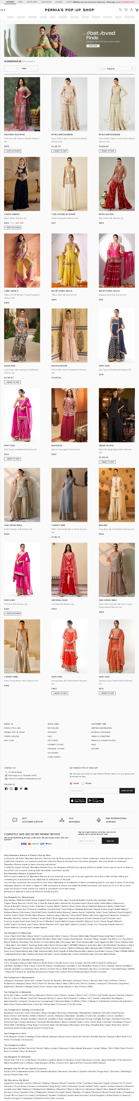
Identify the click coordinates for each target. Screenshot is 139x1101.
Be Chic (93, 969)
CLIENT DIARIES (54, 757)
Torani (96, 921)
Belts (80, 1022)
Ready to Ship (71, 986)
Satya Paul (52, 900)
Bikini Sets (74, 983)
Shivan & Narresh (12, 906)
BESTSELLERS (53, 728)
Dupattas (123, 983)
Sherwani (40, 995)
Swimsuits (113, 983)
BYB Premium (99, 1063)
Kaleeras (97, 1013)
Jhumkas (116, 1019)
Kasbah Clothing (43, 948)
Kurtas (50, 995)
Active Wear (49, 1004)
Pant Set (38, 1004)
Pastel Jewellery (11, 1019)
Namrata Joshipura (119, 915)
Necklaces (9, 1013)
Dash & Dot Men (18, 936)
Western (93, 1001)
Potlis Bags (96, 1022)
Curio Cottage (11, 963)
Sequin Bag (110, 1025)
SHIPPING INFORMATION (101, 728)
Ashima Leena (53, 915)
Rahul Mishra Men (24, 951)
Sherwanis (67, 980)
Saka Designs (41, 1063)
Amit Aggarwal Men (104, 942)
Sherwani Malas (62, 1001)
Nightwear (9, 986)
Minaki (111, 966)
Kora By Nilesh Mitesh (105, 954)
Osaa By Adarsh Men (49, 903)
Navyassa (87, 1060)
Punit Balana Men (85, 942)
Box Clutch (123, 1025)
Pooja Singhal (38, 900)
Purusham (127, 939)
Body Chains (10, 1016)
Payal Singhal (124, 912)
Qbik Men (10, 945)
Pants (63, 995)
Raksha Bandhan (49, 1071)
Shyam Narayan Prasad (80, 918)
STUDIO (59, 2)
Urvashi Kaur (26, 927)
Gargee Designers (12, 948)
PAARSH (108, 948)
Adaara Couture (78, 924)
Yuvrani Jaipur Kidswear (104, 1060)
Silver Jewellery (65, 1019)
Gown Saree (46, 986)
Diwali (7, 1071)
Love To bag (75, 963)
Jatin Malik (22, 945)
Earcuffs (106, 1013)
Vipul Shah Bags (118, 969)
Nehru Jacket (21, 995)
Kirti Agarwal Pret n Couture (78, 1063)
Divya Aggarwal (60, 918)
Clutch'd (101, 963)
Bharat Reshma (11, 942)
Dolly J (111, 900)
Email (74, 783)
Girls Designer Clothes (14, 1036)
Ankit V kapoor (62, 936)
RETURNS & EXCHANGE (100, 732)
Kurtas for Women (52, 980)
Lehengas (8, 980)
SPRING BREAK (127, 951)
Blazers (24, 998)
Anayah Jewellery (12, 969)
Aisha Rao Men (94, 945)
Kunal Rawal (76, 939)
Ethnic (84, 1001)
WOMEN (10, 2)
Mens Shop (9, 1004)
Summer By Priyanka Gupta (74, 903)
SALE (50, 736)
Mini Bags (74, 1025)
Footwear (62, 1004)
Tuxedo (96, 998)
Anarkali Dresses (98, 1036)
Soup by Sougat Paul (14, 921)
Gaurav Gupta (11, 915)
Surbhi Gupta (10, 924)
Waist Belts (9, 1025)
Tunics (122, 980)
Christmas (114, 1071)
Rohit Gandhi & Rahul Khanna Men (70, 951)
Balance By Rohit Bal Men (40, 954)
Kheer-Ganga (100, 939)
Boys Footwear (11, 1051)
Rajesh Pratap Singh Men (102, 936)
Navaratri (63, 1071)
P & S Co (20, 1060)
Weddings (125, 1071)
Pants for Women (47, 983)
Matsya (88, 921)
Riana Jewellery (123, 966)
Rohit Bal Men (43, 939)
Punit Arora (9, 951)
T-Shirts (15, 998)
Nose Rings (73, 1013)
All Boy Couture (56, 1063)
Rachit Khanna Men (59, 945)
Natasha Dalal (23, 900)
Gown (86, 980)
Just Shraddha (84, 966)
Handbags (118, 1022)
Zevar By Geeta (45, 966)
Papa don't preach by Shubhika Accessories (26, 972)
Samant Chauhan (30, 918)
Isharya (23, 963)
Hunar (33, 966)
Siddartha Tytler (93, 912)
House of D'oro (100, 966)
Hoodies (121, 995)
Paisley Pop (54, 972)
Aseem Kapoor (40, 927)
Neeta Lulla (88, 915)
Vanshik (119, 936)
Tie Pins (92, 995)
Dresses (77, 980)
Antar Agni (63, 900)
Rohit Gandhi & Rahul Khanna (56, 912)
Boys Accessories (28, 1051)
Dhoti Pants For (123, 1036)
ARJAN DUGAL (109, 945)
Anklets (33, 1016)
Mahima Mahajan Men (78, 948)
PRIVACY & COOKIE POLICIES (103, 740)
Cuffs (27, 1013)
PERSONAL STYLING (56, 749)
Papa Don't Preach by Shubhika (32, 909)
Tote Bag (85, 1025)
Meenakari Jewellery (75, 1016)
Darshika (24, 942)
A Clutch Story (54, 969)
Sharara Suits (64, 1036)
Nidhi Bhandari (70, 969)
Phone (88, 783)
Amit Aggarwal (101, 915)
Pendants (59, 1016)
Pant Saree (58, 986)
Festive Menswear (24, 1004)
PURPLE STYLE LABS (12, 728)
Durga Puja (103, 1071)
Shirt (111, 1048)
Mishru (111, 906)
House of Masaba (45, 921)
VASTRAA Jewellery (13, 966)
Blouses (19, 986)
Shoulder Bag (97, 1025)
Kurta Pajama (70, 998)
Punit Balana (68, 909)
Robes (129, 995)
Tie (69, 1004)
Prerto (94, 972)
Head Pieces (117, 1013)
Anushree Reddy (77, 900)
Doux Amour (40, 969)
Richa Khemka (46, 924)
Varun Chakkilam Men (83, 954)
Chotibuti (42, 1060)
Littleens (29, 1063)
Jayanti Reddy (53, 906)
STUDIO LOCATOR (11, 736)
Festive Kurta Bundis (121, 1001)
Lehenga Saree (31, 986)
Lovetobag (27, 969)
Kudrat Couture (59, 948)
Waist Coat (81, 995)
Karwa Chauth (11, 1074)
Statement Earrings (84, 1019)
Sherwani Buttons (46, 998)
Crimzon (103, 972)
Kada (57, 1022)
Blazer (104, 1048)
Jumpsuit (23, 1001)
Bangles (52, 1013)
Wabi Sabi (57, 939)
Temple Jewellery (29, 1019)
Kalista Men (28, 948)
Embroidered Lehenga (46, 1036)
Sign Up (110, 840)
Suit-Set (33, 998)
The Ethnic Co (114, 939)
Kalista (65, 906)
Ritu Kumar (25, 912)
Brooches (77, 1004)
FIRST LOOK (9, 740)
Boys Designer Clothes (14, 1048)
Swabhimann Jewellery (65, 966)
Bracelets (36, 1013)
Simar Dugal (106, 921)
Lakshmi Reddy (56, 1060)
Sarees (39, 980)
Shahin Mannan (11, 927)
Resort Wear (62, 983)
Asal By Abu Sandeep (96, 900)
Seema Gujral (77, 912)
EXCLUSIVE (52, 732)
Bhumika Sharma (12, 918)
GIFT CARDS (53, 740)
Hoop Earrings (10, 1022)
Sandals (72, 1022)
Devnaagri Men (68, 942)
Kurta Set (77, 1036)
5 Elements (83, 969)
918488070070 (128, 2)
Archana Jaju (24, 924)
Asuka (66, 939)
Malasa (117, 921)
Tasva (7, 936)
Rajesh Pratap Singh (103, 909)
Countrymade (47, 936)
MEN (20, 2)
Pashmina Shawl (12, 1028)
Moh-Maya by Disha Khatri (40, 963)
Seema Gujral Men (96, 951)
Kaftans (113, 980)
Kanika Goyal (99, 918)
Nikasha (65, 915)
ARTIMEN (73, 945)
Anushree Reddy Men (38, 945)
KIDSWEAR (46, 2)
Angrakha (105, 998)
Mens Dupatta (10, 1001)
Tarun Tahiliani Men (124, 942)
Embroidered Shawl (30, 1028)
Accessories (34, 1001)
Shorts (7, 998)
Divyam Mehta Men (80, 936)
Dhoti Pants (31, 983)
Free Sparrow (124, 1060)
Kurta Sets (29, 980)
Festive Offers (86, 986)
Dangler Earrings (102, 1019)
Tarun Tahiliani (109, 912)
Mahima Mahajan (97, 906)
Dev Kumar (35, 942)
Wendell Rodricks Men (16, 954)
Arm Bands (23, 1016)
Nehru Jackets (51, 1048)
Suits (56, 995)
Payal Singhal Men (121, 948)
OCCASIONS (53, 753)
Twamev (88, 939)
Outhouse (111, 963)
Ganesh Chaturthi (88, 1071)
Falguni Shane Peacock (15, 903)
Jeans (59, 998)
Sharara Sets (96, 980)
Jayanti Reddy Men (63, 954)
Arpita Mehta (61, 921)
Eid (37, 1071)
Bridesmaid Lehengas (14, 983)
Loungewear (47, 1001)
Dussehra (73, 1071)
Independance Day (26, 1071)
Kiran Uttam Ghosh (79, 906)
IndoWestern (105, 1001)
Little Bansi (31, 1060)
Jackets (91, 983)
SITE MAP (95, 749)
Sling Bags (33, 1025)
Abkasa (82, 945)
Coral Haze (104, 969)
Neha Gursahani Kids (14, 1063)
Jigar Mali (64, 924)
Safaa (35, 924)
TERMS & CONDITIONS (100, 736)
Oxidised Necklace (46, 1022)
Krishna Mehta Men (51, 942)
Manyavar (118, 903)
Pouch (127, 1022)
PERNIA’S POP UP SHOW (14, 732)
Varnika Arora (61, 963)
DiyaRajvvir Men (125, 945)
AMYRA (131, 969)
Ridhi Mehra (106, 903)
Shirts (31, 995)
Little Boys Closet (72, 1060)
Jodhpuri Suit (84, 998)
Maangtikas (85, 1013)
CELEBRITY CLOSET (55, 744)
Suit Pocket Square (106, 995)
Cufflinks (76, 1001)
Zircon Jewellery (115, 1016)
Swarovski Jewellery (96, 1016)
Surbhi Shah (45, 918)
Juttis (86, 1022)
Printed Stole (47, 1028)
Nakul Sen (119, 906)
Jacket (96, 1048)
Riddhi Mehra (121, 909)
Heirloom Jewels (46, 1016)
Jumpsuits (102, 983)
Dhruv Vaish (33, 936)
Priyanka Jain (113, 918)
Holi (13, 1071)
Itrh (56, 924)
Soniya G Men (112, 951)
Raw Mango (9, 900)
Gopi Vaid (30, 921)
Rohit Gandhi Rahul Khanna (32, 915)
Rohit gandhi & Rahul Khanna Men (19, 939)
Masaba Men (97, 948)
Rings (44, 1013)
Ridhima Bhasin (11, 912)
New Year (23, 1074)
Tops (106, 980)
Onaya (25, 906)
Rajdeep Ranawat (84, 909)
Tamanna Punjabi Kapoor (111, 924)
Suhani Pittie (67, 972)
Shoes (64, 1022)
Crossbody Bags (47, 1025)
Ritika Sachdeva (81, 972)
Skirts (83, 983)
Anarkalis (19, 980)
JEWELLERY (32, 2)
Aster (26, 966)
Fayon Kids (9, 1060)
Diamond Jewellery (48, 1019)
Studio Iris (92, 924)
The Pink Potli (89, 963)
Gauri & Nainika (37, 906)
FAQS (93, 744)
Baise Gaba (93, 903)
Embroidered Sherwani (81, 1048)
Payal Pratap (54, 909)
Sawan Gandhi (76, 921)
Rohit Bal (36, 912)
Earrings (19, 1013)
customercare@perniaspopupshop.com (24, 778)
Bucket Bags (62, 1025)
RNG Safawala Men (43, 951)
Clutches (107, 1022)
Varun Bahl (76, 915)
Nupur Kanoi (9, 909)
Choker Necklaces (27, 1022)
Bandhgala (117, 998)
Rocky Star (33, 903)
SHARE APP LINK (127, 791)
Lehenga (30, 1036)
